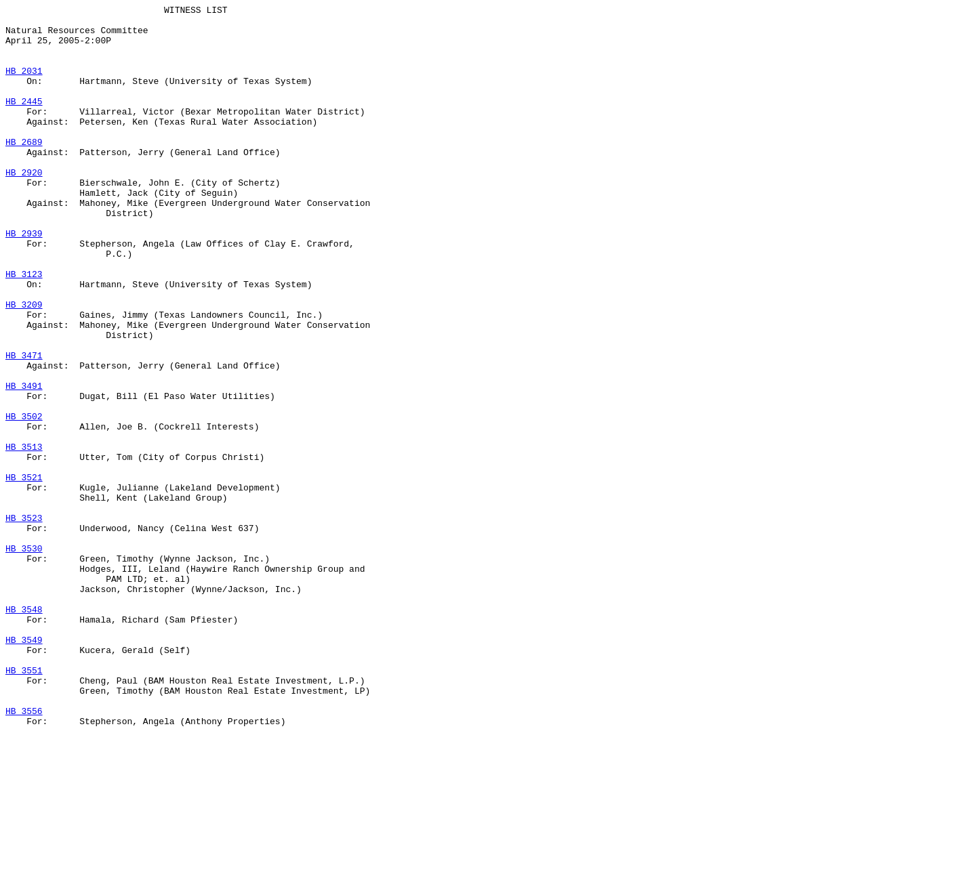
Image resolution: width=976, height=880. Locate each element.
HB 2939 (24, 280)
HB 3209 (24, 365)
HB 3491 (24, 463)
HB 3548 (24, 731)
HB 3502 (24, 499)
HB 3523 (24, 621)
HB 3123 (24, 328)
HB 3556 (24, 853)
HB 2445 (24, 121)
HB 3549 (24, 767)
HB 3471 (24, 426)
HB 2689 (24, 170)
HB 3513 (24, 536)
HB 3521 (24, 572)
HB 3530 (24, 658)
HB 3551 (24, 804)
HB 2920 (24, 207)
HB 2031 (24, 85)
